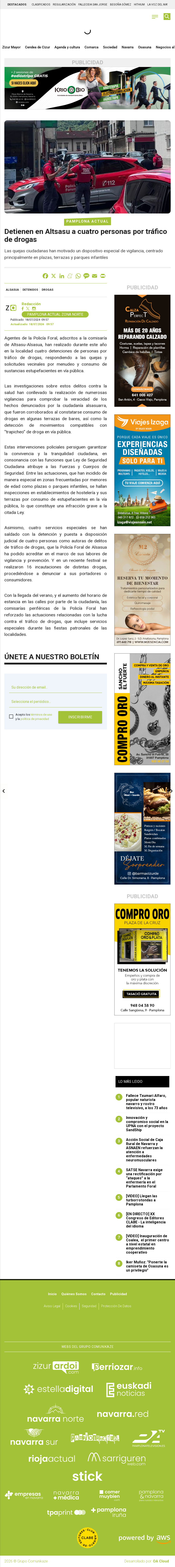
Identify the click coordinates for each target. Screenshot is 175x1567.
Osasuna (144, 47)
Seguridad (89, 1306)
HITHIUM (139, 4)
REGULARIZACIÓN (64, 4)
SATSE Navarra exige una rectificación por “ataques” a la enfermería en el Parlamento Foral (139, 1178)
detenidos (30, 289)
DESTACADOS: (17, 4)
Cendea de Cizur (37, 47)
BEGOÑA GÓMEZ (120, 4)
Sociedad (110, 47)
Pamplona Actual (87, 221)
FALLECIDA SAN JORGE (92, 4)
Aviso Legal (52, 1306)
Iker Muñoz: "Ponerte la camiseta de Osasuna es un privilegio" (142, 1266)
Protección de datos (116, 1306)
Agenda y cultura (67, 47)
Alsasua (12, 289)
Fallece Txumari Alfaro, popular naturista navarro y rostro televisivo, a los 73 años (141, 1102)
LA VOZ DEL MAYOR (159, 4)
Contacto (98, 1294)
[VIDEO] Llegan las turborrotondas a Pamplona (136, 1200)
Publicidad (118, 1294)
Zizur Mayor (11, 47)
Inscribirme (80, 717)
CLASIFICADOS (41, 4)
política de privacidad (35, 719)
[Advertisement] (142, 1046)
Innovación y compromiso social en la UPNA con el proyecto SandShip (142, 1124)
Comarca (91, 47)
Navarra (128, 47)
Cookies (71, 1306)
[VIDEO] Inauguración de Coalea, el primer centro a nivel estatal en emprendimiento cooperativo (142, 1244)
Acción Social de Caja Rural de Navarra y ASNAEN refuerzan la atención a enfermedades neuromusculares (139, 1150)
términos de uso (41, 714)
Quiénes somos (74, 1294)
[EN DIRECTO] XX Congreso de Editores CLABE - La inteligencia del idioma (141, 1220)
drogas (47, 289)
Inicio (52, 1294)
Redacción (31, 304)
